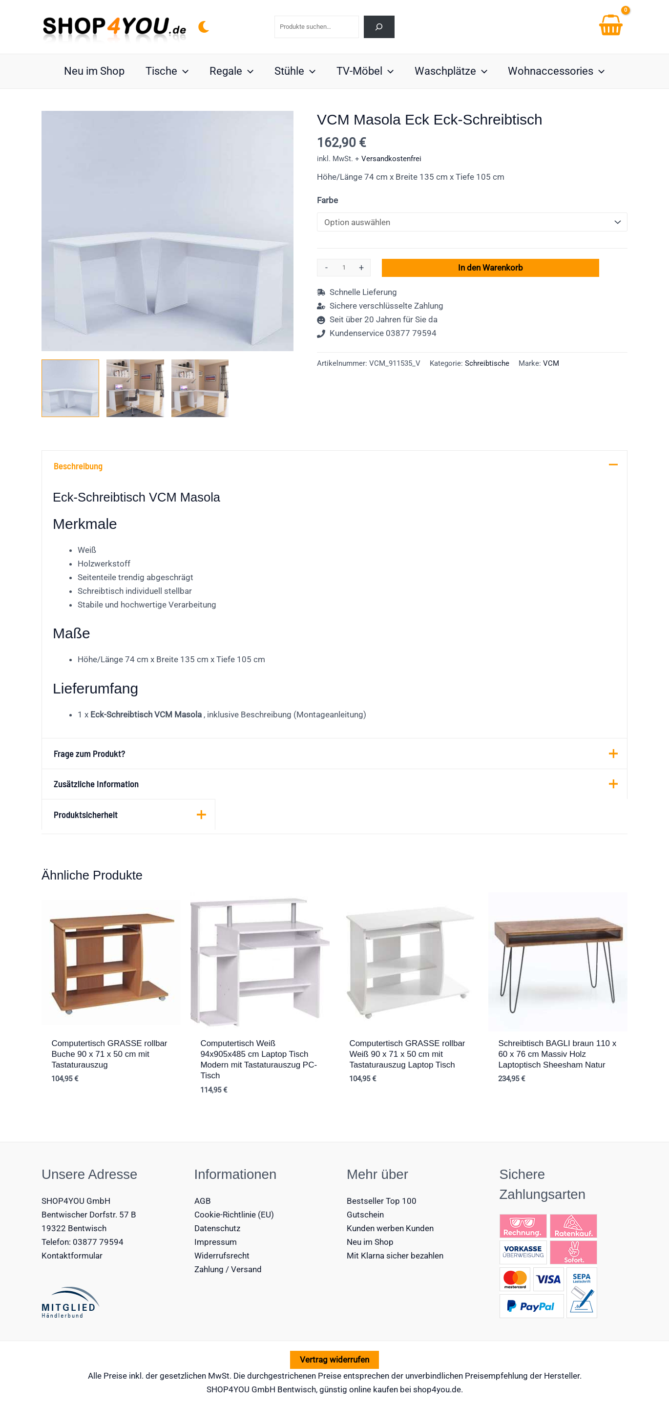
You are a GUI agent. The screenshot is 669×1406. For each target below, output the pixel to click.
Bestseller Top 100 (382, 1201)
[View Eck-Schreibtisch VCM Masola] (70, 388)
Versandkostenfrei (391, 158)
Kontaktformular (72, 1255)
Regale (231, 71)
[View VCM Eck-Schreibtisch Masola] (135, 388)
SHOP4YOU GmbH (76, 1201)
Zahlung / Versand (228, 1269)
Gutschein (365, 1214)
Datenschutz (217, 1228)
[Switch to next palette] (203, 27)
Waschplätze (452, 71)
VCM (551, 363)
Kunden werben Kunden (390, 1228)
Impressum (215, 1242)
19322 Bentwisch (74, 1228)
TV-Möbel (365, 71)
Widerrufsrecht (222, 1255)
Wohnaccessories (558, 71)
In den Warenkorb (490, 268)
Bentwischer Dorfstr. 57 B (89, 1214)
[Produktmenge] (343, 267)
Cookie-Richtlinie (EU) (234, 1214)
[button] (181, 71)
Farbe (327, 200)
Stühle (294, 71)
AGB (202, 1201)
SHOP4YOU (228, 1389)
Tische (165, 71)
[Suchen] (379, 27)
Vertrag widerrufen (334, 1359)
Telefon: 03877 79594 (83, 1242)
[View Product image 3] (200, 388)
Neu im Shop (92, 71)
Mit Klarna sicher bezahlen (395, 1255)
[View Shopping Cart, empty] (610, 26)
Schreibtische (487, 363)
